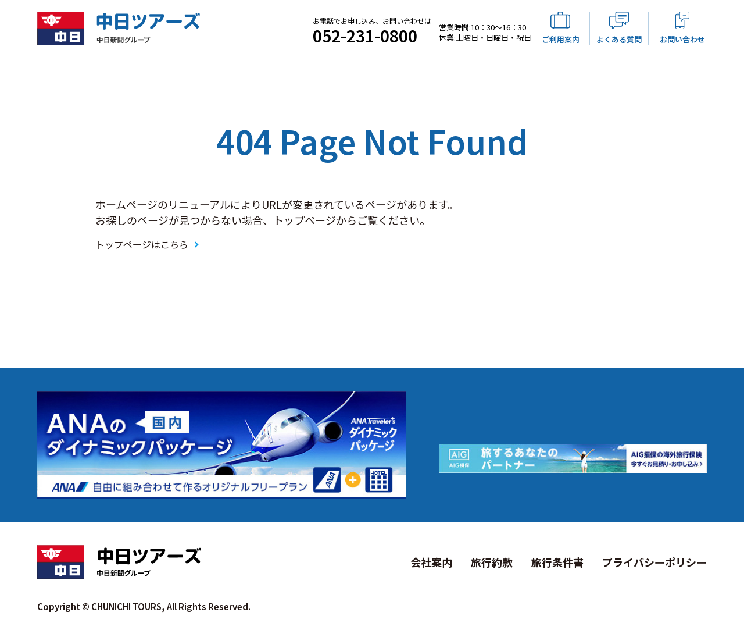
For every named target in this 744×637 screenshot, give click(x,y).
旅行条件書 (557, 562)
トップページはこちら (141, 244)
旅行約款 (492, 562)
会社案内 (431, 562)
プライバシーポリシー (654, 562)
